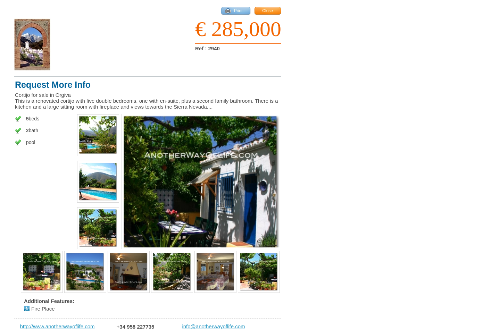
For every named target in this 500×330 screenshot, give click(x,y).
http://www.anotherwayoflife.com (57, 326)
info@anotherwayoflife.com (213, 326)
